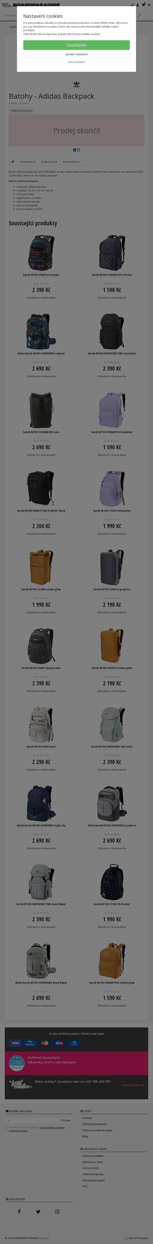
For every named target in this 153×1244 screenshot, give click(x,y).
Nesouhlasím (76, 62)
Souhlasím (76, 45)
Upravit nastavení (76, 54)
